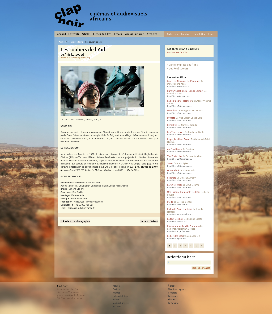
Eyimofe (171, 118)
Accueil (61, 34)
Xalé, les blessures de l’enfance (183, 81)
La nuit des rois (175, 219)
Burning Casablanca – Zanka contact (185, 91)
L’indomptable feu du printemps (183, 226)
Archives (152, 34)
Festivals (73, 34)
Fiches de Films (102, 34)
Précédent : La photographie (75, 221)
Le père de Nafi (175, 236)
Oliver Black (173, 170)
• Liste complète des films (182, 64)
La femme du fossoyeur (179, 101)
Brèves (118, 34)
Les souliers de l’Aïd (177, 52)
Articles (86, 34)
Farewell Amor (174, 185)
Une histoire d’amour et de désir (183, 192)
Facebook (173, 296)
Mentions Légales (177, 289)
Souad (170, 163)
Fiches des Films (75, 42)
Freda (170, 202)
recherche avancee (201, 268)
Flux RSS (172, 299)
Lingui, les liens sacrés (178, 139)
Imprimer (185, 34)
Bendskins (172, 125)
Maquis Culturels (134, 34)
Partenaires (174, 303)
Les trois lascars (175, 132)
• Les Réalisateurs (177, 68)
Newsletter (199, 34)
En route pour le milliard (179, 209)
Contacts (172, 292)
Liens (211, 34)
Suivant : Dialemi (149, 221)
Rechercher (172, 34)
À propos (172, 285)
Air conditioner (174, 149)
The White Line (174, 156)
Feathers (171, 177)
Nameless (172, 110)
